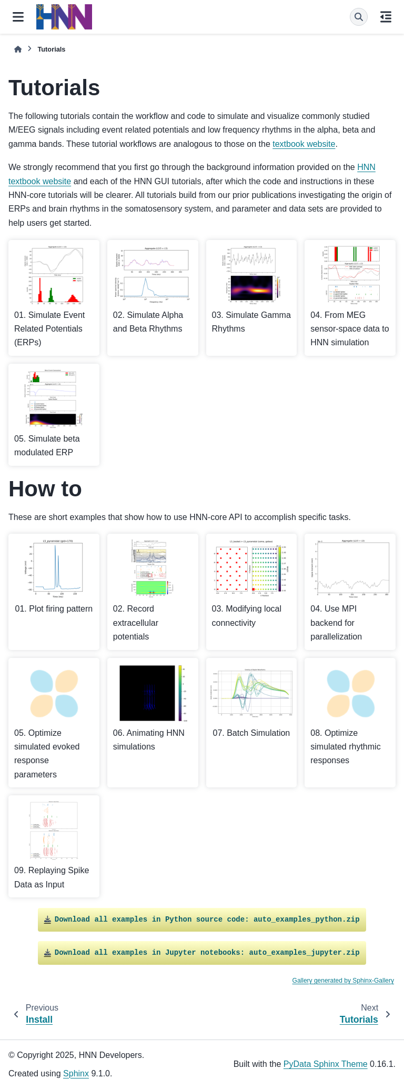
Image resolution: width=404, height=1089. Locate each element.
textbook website (303, 143)
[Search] (359, 17)
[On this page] (386, 17)
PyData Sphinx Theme (326, 1064)
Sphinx (76, 1073)
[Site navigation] (18, 17)
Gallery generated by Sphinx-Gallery (343, 980)
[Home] (18, 49)
